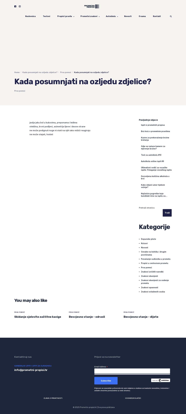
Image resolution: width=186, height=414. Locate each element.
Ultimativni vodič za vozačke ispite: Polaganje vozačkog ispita (156, 168)
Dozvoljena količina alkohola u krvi (155, 177)
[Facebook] (15, 6)
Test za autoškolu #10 (151, 155)
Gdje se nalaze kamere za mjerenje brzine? (153, 147)
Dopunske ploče (148, 239)
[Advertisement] (93, 51)
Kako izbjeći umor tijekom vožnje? (153, 186)
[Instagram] (19, 6)
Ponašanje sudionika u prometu (155, 259)
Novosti (144, 247)
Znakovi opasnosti (149, 287)
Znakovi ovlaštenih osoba (153, 292)
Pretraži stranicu (147, 208)
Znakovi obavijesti (149, 276)
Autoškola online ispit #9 (152, 161)
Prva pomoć (19, 91)
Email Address (101, 367)
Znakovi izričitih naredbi (152, 272)
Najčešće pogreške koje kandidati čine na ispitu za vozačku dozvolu (153, 194)
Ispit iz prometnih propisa (153, 125)
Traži (167, 213)
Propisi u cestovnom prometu (154, 263)
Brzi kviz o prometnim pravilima (155, 131)
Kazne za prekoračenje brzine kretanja (155, 138)
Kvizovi (144, 243)
